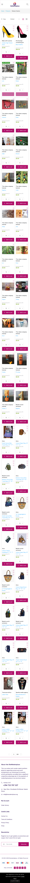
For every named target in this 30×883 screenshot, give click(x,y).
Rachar (17, 154)
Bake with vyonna (7, 41)
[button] (14, 19)
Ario (17, 226)
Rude (17, 117)
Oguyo (3, 299)
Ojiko (3, 154)
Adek (17, 190)
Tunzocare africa (6, 692)
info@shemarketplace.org (10, 794)
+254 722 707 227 (10, 785)
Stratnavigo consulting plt (20, 41)
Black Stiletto (19, 44)
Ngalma (4, 190)
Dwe (17, 263)
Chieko (4, 372)
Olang (17, 299)
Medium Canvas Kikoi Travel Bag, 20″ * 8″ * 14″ (7, 481)
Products (8, 11)
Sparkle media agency (22, 692)
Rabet (17, 81)
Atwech (4, 117)
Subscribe (23, 844)
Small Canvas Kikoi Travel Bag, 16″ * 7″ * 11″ (7, 444)
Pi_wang (18, 372)
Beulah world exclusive (19, 405)
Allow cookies (15, 881)
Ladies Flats (5, 694)
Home (2, 11)
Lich (3, 81)
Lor (3, 263)
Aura (3, 441)
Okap (3, 226)
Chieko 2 (4, 408)
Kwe (17, 336)
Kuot (3, 336)
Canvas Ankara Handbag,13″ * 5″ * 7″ (7, 551)
